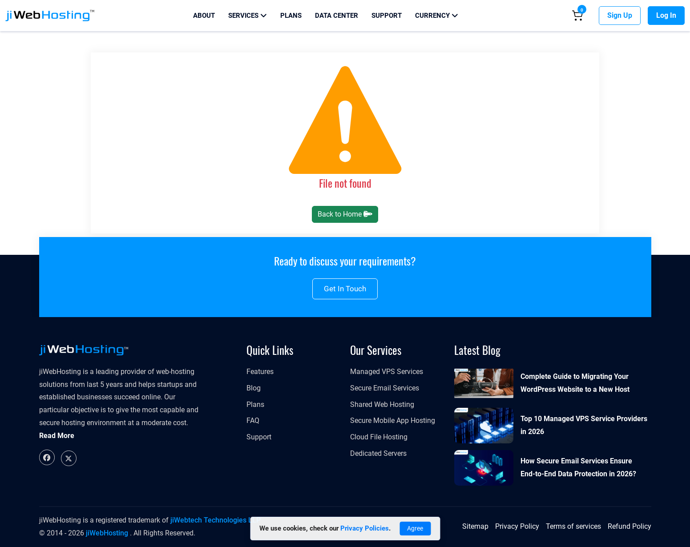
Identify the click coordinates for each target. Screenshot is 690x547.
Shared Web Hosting (382, 404)
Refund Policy (629, 526)
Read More (56, 435)
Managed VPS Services (386, 371)
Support (386, 16)
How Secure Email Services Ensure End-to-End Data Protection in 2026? (578, 467)
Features (260, 371)
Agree (415, 528)
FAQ (252, 420)
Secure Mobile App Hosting (392, 420)
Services (247, 16)
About (204, 16)
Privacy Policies (364, 528)
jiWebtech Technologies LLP (215, 520)
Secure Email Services (384, 388)
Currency (436, 16)
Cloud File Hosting (379, 437)
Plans (291, 16)
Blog (253, 388)
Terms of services (573, 526)
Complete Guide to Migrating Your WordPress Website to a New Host (575, 383)
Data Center (336, 16)
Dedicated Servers (378, 453)
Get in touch (345, 288)
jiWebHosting (107, 533)
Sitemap (475, 526)
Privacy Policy (517, 526)
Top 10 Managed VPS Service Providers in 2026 (584, 425)
